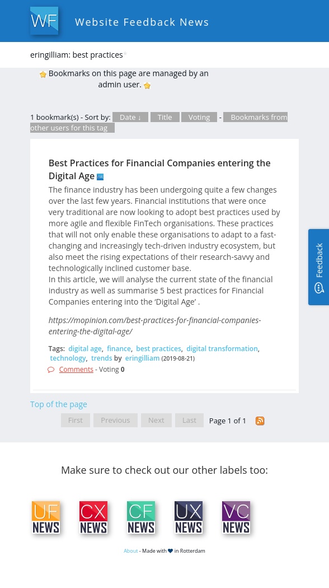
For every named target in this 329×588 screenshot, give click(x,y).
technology (68, 358)
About (131, 550)
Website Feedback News (142, 22)
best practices (158, 348)
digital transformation (222, 348)
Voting (199, 117)
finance (119, 348)
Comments (76, 369)
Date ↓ (130, 117)
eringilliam (142, 358)
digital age (85, 348)
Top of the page (58, 404)
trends (101, 358)
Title (165, 117)
